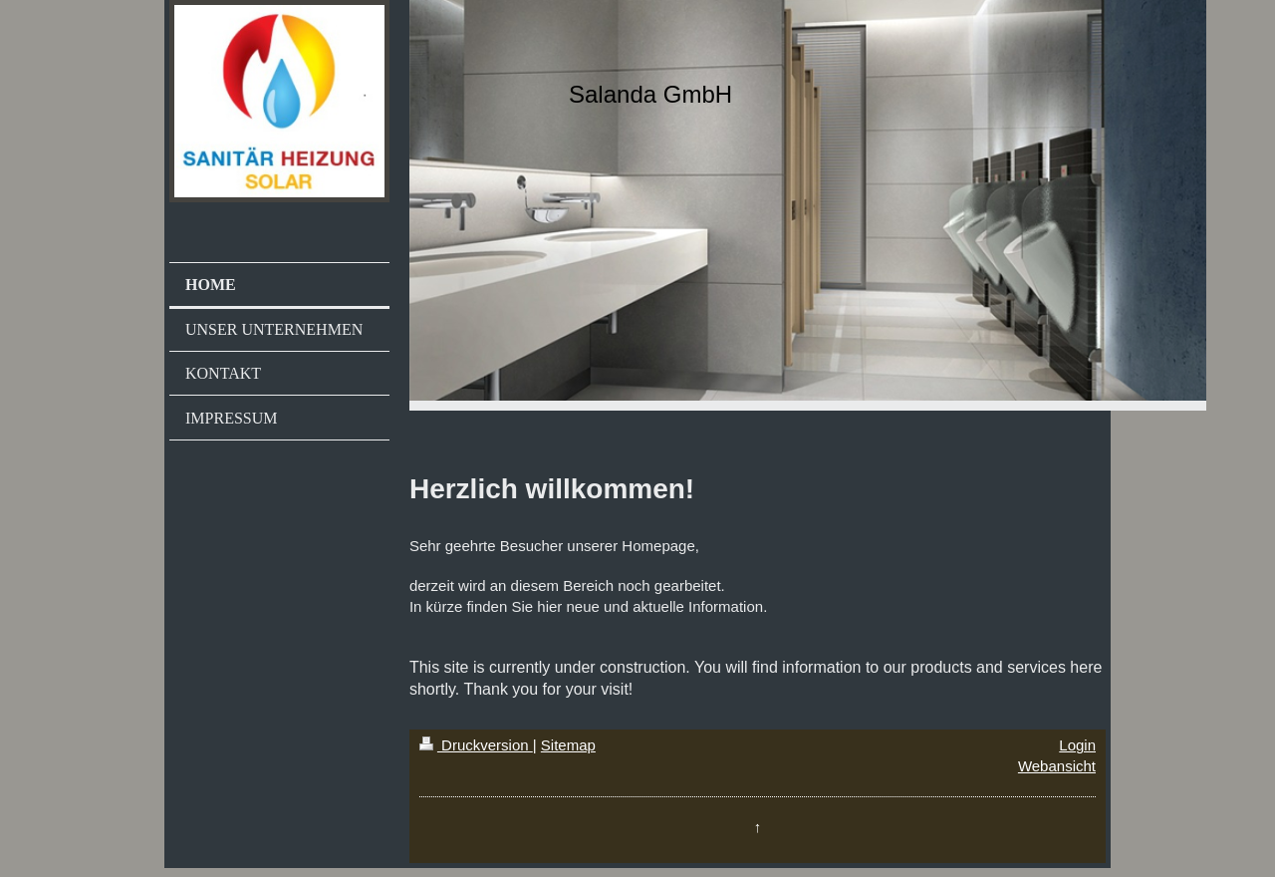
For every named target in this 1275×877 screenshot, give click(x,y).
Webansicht (1057, 765)
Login (1077, 744)
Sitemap (568, 744)
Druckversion (476, 744)
